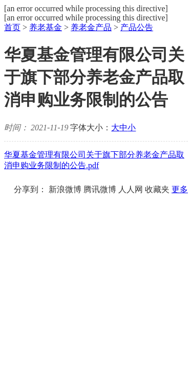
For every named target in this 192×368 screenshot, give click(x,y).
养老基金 (45, 27)
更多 (180, 189)
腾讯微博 (99, 189)
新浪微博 (65, 189)
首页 (12, 27)
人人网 (130, 189)
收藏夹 (157, 189)
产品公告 (136, 27)
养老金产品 (91, 27)
